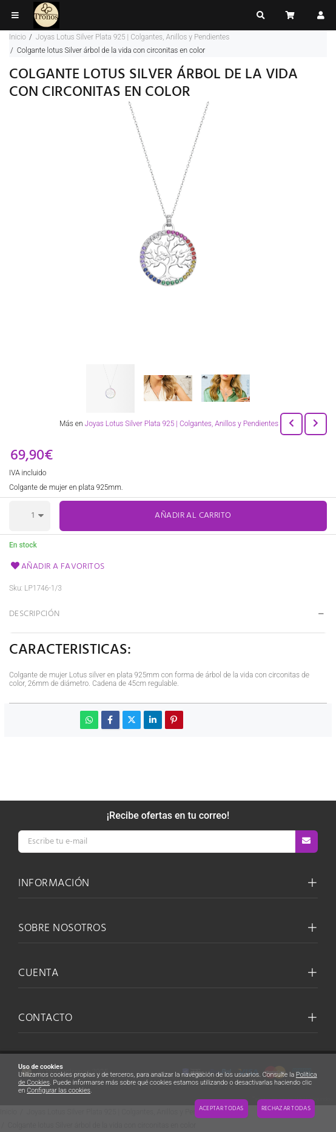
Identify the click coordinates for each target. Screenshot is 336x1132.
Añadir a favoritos (57, 567)
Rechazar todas (286, 1108)
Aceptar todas (221, 1108)
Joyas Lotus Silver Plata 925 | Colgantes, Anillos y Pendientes (182, 423)
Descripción (34, 614)
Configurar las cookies (58, 1090)
